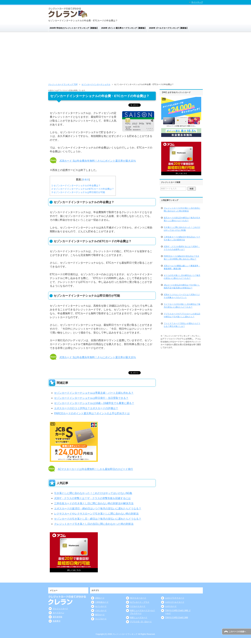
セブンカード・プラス (139, 602)
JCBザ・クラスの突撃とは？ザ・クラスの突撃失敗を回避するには (92, 498)
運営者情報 (57, 617)
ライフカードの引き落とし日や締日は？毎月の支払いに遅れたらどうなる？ (182, 305)
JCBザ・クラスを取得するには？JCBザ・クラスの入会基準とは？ (182, 248)
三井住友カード (102, 602)
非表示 (85, 179)
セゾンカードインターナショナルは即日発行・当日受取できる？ (91, 398)
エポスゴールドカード (174, 602)
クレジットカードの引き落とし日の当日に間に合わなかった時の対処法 (182, 209)
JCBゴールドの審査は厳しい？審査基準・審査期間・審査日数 (182, 267)
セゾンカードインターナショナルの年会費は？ (76, 185)
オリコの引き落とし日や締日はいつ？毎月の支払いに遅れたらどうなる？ (182, 276)
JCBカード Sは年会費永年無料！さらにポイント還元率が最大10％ (97, 160)
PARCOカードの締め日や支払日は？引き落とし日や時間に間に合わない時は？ (181, 257)
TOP (63, 84)
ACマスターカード (138, 598)
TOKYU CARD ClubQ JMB (176, 617)
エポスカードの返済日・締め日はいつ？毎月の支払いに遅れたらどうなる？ (97, 508)
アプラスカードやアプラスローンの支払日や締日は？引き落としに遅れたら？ (182, 315)
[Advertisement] (125, 58)
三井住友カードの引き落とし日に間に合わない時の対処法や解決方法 (94, 503)
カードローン (58, 613)
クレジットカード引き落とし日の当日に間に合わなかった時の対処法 (94, 524)
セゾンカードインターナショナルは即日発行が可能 (78, 192)
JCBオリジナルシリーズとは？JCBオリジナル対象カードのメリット (182, 296)
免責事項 (56, 621)
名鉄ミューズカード (138, 617)
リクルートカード (137, 606)
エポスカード (171, 606)
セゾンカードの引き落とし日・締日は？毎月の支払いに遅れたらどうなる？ (97, 518)
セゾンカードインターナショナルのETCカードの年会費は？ (83, 189)
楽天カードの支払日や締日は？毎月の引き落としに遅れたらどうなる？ (182, 219)
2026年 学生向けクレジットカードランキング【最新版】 (74, 28)
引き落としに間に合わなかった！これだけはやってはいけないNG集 (93, 493)
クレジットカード (60, 608)
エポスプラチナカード (174, 598)
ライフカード (101, 619)
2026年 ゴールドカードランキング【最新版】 (168, 28)
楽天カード (100, 614)
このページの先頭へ (237, 631)
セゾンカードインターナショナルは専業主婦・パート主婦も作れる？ (94, 392)
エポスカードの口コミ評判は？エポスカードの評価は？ (86, 408)
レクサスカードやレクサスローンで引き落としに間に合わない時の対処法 (96, 513)
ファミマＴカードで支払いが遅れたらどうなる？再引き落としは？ (182, 324)
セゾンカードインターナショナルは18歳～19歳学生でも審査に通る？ (94, 403)
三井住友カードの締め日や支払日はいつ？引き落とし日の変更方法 (182, 238)
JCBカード (100, 598)
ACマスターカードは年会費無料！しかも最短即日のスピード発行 (95, 469)
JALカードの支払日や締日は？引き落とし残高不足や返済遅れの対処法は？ (182, 286)
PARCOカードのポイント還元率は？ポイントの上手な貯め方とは (92, 413)
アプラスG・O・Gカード (141, 622)
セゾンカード (101, 606)
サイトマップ (197, 2)
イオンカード (101, 610)
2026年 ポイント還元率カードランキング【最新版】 (123, 28)
